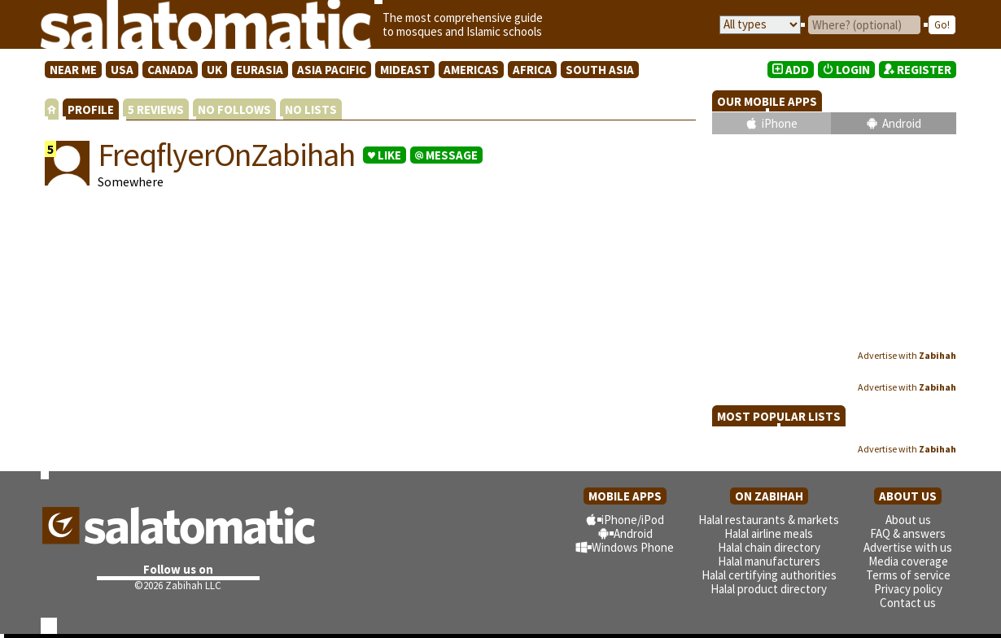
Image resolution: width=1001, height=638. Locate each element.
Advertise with (907, 355)
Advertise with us (907, 547)
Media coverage (908, 561)
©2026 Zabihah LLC (177, 585)
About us (908, 519)
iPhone (780, 123)
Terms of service (908, 575)
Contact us (908, 602)
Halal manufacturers (769, 561)
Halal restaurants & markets (768, 519)
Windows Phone (633, 547)
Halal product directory (768, 588)
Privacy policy (908, 588)
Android (901, 123)
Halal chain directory (769, 547)
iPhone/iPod (632, 519)
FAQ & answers (908, 533)
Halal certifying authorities (769, 575)
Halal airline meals (768, 533)
